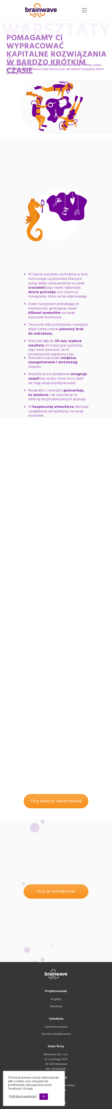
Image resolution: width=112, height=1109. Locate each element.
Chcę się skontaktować (56, 891)
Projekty (56, 999)
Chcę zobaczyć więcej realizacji (56, 801)
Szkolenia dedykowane (56, 1034)
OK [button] (43, 1096)
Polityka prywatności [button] (22, 1097)
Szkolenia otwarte (56, 1027)
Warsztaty (56, 1006)
